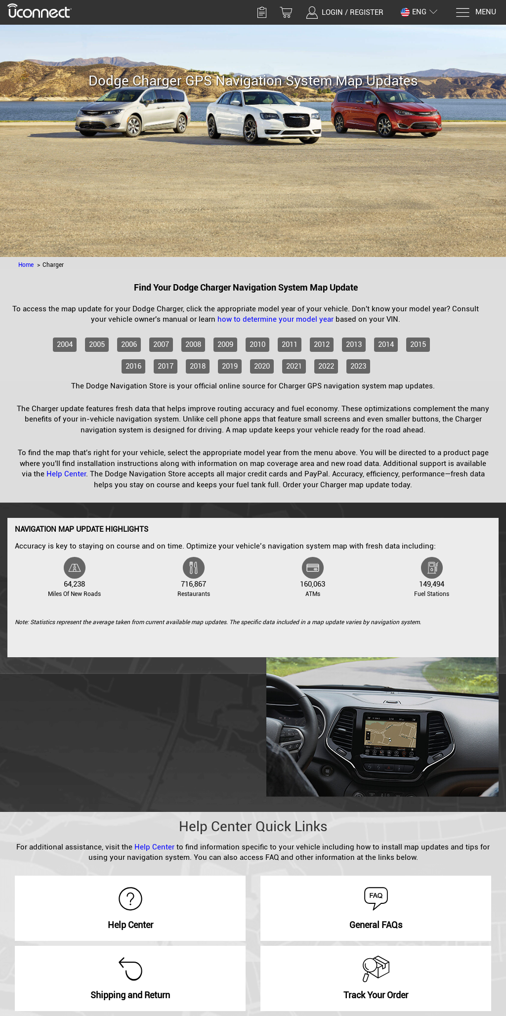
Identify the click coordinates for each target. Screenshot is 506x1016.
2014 (386, 344)
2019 (230, 366)
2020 (262, 366)
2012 (322, 344)
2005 (97, 344)
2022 (326, 366)
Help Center (66, 473)
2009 (225, 344)
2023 (358, 366)
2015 (418, 344)
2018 (198, 366)
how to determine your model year (275, 319)
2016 (133, 366)
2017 (165, 366)
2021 (294, 366)
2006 (129, 344)
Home (26, 264)
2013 (354, 344)
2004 (65, 344)
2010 (257, 344)
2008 (193, 344)
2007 (161, 344)
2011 (289, 344)
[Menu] (476, 12)
